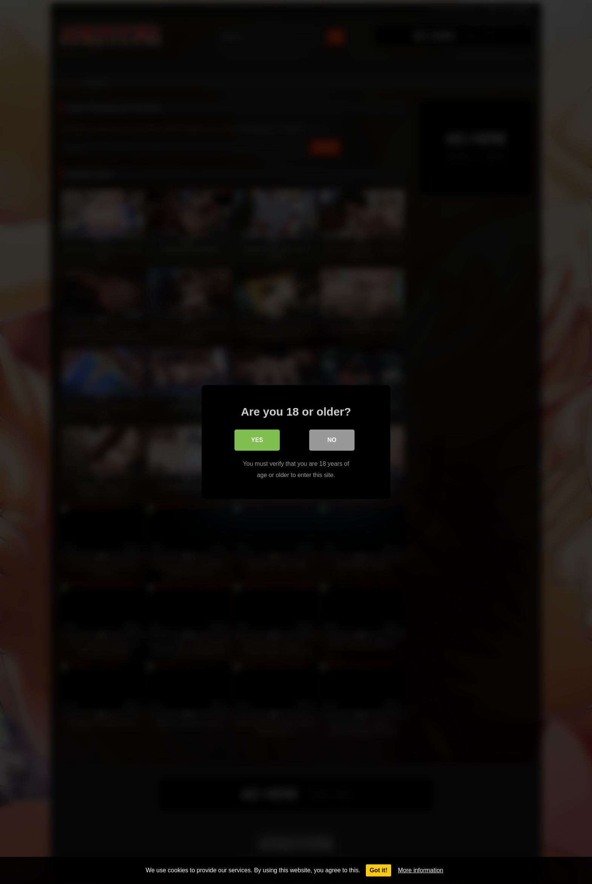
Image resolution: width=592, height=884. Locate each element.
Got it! (378, 870)
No (331, 440)
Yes (257, 440)
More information (420, 870)
